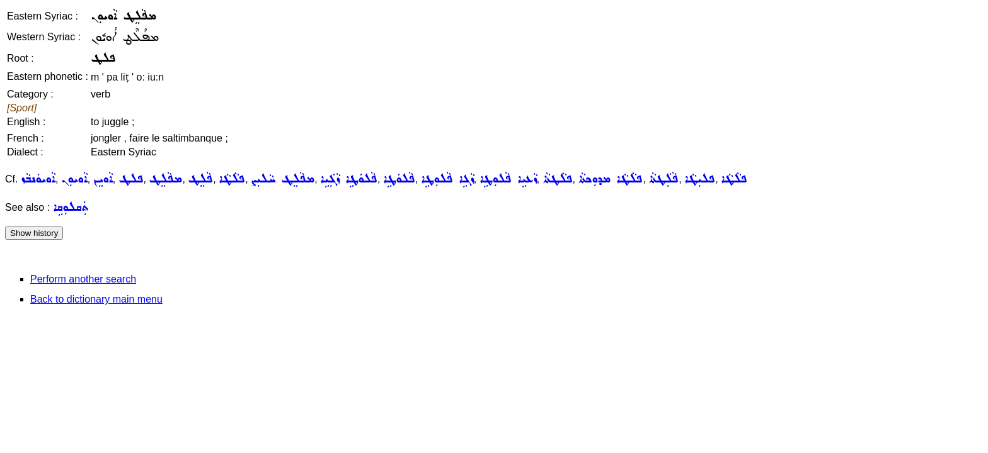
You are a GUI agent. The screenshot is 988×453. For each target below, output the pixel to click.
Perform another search (83, 279)
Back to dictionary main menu (96, 299)
